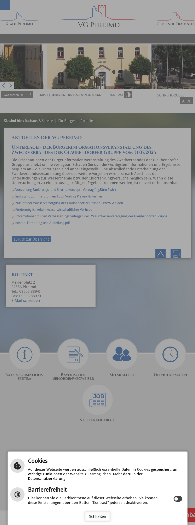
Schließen (97, 516)
